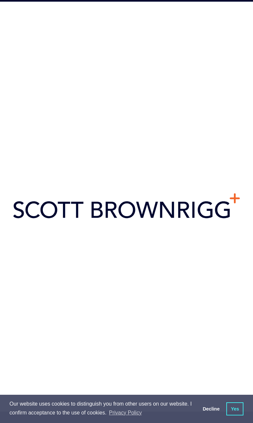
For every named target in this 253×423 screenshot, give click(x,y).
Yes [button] (235, 409)
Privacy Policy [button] (125, 412)
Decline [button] (211, 409)
